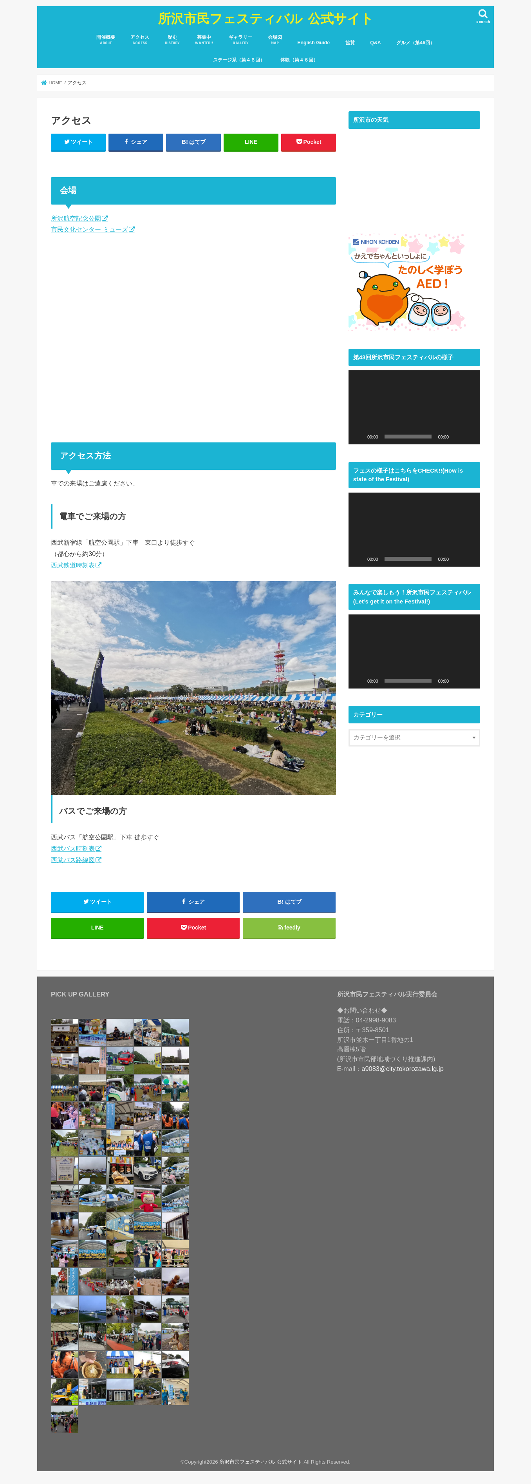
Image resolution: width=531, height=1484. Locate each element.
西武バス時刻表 (73, 848)
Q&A (375, 42)
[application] (414, 407)
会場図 (275, 40)
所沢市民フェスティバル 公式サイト (266, 18)
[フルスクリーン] (470, 436)
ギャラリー (240, 40)
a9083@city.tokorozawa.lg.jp (402, 1068)
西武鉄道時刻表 (73, 565)
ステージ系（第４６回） (239, 60)
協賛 (350, 42)
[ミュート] (457, 436)
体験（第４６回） (299, 60)
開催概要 (105, 40)
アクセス (139, 40)
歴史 (172, 40)
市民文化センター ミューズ (89, 229)
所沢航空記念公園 (76, 218)
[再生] (359, 436)
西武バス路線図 (73, 859)
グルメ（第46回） (415, 42)
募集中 (204, 40)
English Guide (313, 42)
